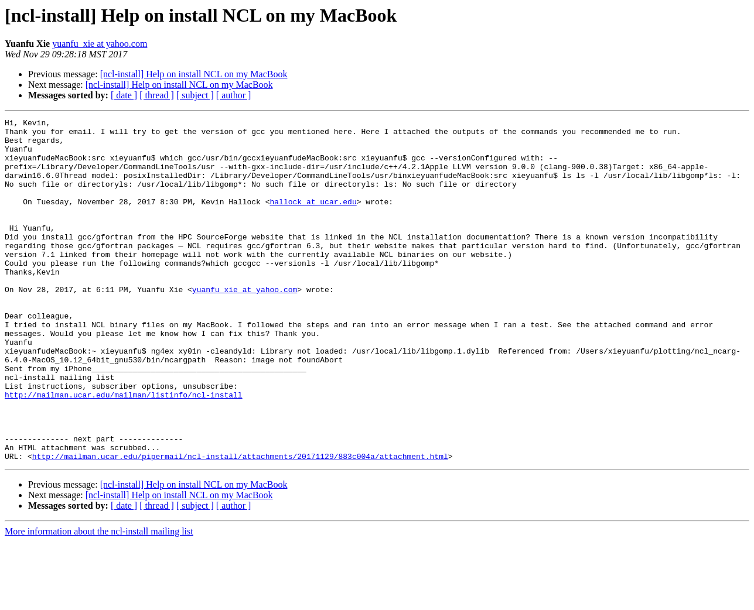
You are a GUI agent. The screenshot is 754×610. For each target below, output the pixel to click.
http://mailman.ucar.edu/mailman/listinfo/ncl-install (124, 450)
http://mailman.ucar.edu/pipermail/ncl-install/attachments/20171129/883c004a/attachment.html (240, 524)
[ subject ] (195, 95)
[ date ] (124, 95)
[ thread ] (156, 95)
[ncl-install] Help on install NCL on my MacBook (194, 74)
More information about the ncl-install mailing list (99, 600)
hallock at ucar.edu (312, 219)
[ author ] (233, 95)
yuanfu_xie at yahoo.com (99, 44)
